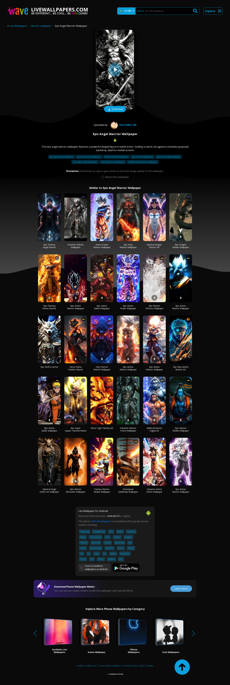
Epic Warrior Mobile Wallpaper (180, 429)
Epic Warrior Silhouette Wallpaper (75, 490)
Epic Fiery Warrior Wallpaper (128, 246)
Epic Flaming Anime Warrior (49, 307)
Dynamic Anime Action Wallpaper (154, 490)
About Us (91, 665)
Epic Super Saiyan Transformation (76, 429)
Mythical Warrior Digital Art (154, 429)
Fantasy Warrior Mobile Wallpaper (102, 490)
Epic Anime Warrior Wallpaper (75, 307)
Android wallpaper (101, 521)
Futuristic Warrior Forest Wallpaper (128, 429)
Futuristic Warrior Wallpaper (75, 246)
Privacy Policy (130, 665)
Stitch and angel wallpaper (168, 156)
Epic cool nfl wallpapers (142, 156)
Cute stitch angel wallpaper (85, 162)
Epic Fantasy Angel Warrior (49, 246)
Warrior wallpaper (41, 25)
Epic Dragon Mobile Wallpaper (180, 246)
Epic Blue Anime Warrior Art (180, 368)
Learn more (181, 588)
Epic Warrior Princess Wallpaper (154, 307)
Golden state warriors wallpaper (142, 162)
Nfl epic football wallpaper (116, 156)
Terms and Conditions (110, 665)
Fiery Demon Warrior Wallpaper (101, 368)
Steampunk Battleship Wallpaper (128, 490)
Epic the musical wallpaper (89, 156)
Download (115, 109)
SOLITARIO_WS (123, 125)
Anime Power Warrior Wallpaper (101, 246)
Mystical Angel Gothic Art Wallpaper (49, 490)
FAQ (142, 665)
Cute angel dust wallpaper (113, 162)
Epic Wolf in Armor (49, 366)
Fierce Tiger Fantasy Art (102, 428)
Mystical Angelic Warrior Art (154, 246)
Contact (80, 665)
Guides (149, 665)
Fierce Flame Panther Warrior (75, 368)
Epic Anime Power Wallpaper (128, 307)
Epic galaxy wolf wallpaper (62, 156)
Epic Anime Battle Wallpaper (102, 307)
